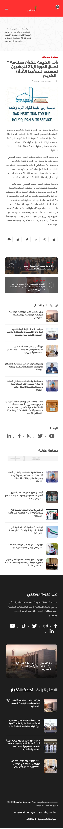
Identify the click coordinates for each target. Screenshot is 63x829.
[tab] (21, 690)
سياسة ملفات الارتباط (24, 812)
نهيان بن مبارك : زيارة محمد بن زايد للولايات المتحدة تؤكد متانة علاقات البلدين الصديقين (27, 287)
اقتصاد (50, 263)
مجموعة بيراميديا (22, 802)
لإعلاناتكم (31, 819)
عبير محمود (39, 81)
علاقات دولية (39, 281)
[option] (31, 363)
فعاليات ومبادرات (22, 32)
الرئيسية (25, 29)
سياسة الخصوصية (47, 819)
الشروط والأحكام (47, 812)
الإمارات (13, 29)
